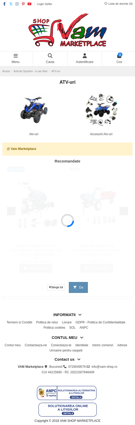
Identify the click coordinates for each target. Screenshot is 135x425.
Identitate (81, 345)
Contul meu (13, 345)
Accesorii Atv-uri (101, 134)
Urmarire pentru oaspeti (65, 350)
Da (78, 287)
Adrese (122, 345)
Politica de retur (47, 322)
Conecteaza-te (61, 345)
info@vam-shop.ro (104, 367)
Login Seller (44, 4)
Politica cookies (54, 327)
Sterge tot (56, 287)
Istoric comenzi (102, 345)
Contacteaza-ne (36, 345)
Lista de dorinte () (118, 3)
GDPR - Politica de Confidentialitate (100, 322)
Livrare (67, 322)
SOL (72, 327)
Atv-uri (33, 134)
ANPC (84, 327)
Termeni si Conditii (19, 322)
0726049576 (77, 367)
